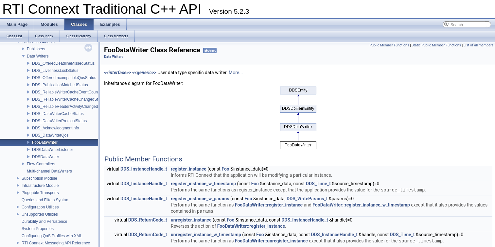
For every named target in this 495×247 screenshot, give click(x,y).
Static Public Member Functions (436, 45)
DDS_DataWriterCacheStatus (58, 113)
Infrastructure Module (40, 185)
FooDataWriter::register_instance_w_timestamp (361, 204)
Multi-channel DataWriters (49, 171)
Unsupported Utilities (40, 214)
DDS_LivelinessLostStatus (55, 70)
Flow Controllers (41, 164)
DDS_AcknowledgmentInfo (55, 128)
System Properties (38, 228)
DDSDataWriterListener (52, 149)
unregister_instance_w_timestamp (206, 234)
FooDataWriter (45, 142)
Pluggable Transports (40, 192)
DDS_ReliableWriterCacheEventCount (65, 92)
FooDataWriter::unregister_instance (271, 241)
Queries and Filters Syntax (45, 200)
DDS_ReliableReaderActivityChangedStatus (70, 106)
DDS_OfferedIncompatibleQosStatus (64, 77)
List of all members (478, 45)
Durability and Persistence (44, 221)
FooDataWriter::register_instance (269, 204)
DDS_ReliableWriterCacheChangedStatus (69, 99)
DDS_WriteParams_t (307, 198)
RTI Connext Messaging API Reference (56, 243)
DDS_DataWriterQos (50, 135)
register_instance (188, 169)
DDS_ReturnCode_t (147, 219)
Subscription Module (39, 178)
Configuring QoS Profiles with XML (52, 236)
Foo (225, 169)
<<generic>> (144, 72)
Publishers (36, 49)
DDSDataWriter (45, 157)
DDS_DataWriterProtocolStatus (59, 121)
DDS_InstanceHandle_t (143, 169)
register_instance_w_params (200, 198)
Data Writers (37, 56)
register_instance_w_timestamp (203, 183)
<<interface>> (117, 72)
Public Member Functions (389, 45)
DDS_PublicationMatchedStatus (60, 85)
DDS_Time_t (318, 183)
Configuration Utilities (40, 207)
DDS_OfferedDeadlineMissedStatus (63, 63)
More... (236, 72)
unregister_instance (191, 219)
